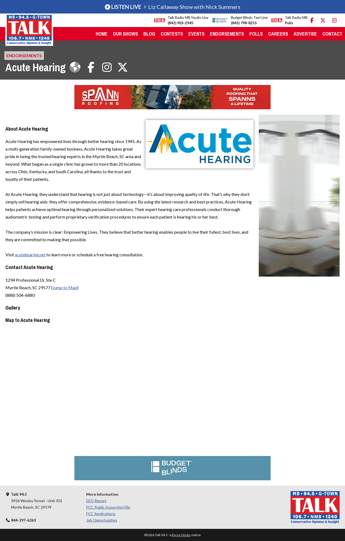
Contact (332, 33)
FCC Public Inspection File (108, 507)
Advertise (305, 33)
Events (196, 33)
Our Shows (125, 33)
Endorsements (227, 33)
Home (102, 33)
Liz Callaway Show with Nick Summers (172, 7)
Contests (172, 33)
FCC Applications (100, 513)
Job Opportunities (101, 520)
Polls (256, 33)
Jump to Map (65, 287)
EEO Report (96, 500)
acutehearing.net (30, 254)
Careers (278, 33)
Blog (149, 33)
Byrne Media (181, 535)
